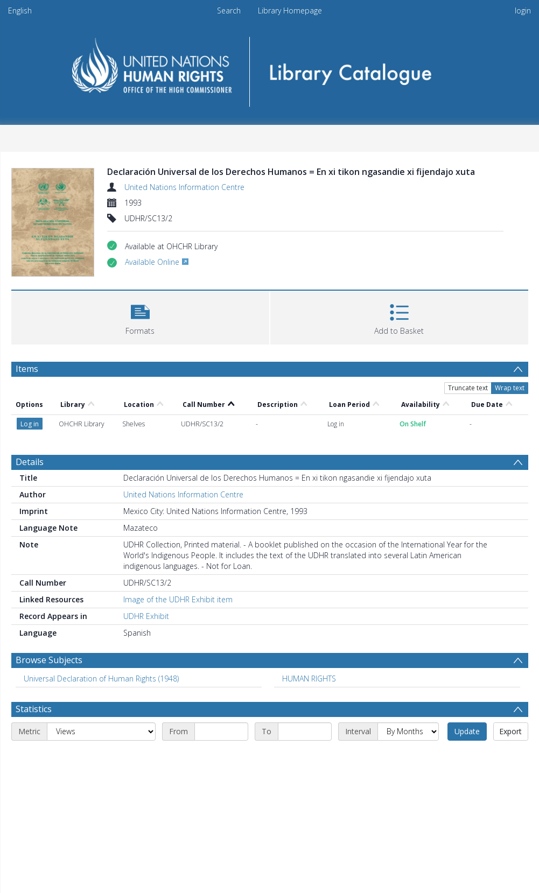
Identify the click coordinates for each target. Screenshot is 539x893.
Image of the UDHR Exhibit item (178, 599)
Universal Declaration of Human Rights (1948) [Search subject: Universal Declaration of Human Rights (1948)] (101, 678)
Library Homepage (290, 10)
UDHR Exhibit (146, 616)
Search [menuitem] (229, 10)
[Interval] (408, 731)
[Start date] (221, 731)
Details (30, 462)
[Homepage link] (269, 68)
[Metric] (101, 731)
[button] (140, 316)
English (20, 10)
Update (467, 731)
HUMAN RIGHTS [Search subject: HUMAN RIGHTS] (309, 678)
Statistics (34, 709)
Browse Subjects (49, 660)
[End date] (305, 731)
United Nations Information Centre (184, 187)
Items (27, 369)
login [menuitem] (523, 10)
